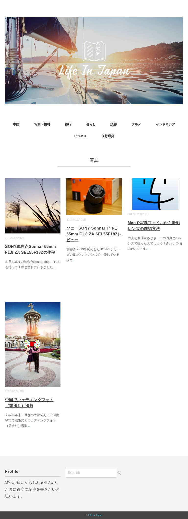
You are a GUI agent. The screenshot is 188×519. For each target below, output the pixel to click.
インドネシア (165, 124)
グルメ (136, 124)
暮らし (91, 124)
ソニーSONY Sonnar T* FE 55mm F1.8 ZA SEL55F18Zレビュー (94, 234)
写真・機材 (42, 124)
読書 (113, 124)
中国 (16, 124)
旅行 (68, 124)
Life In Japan (95, 515)
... (54, 267)
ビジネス (80, 136)
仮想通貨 (107, 136)
